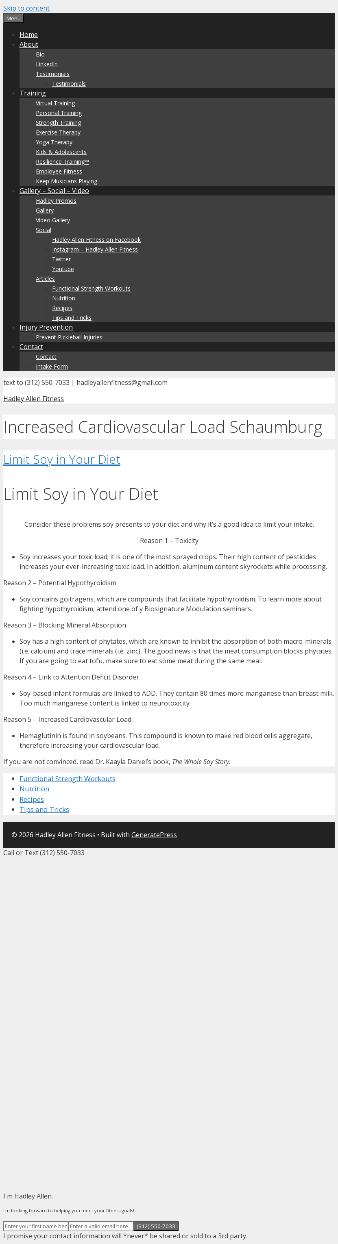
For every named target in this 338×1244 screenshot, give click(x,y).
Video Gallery (53, 220)
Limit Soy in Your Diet (61, 459)
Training (33, 93)
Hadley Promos (56, 200)
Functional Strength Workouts (91, 288)
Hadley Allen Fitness (33, 398)
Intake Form (52, 366)
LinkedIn (47, 64)
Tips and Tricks (72, 317)
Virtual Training (55, 103)
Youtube (63, 269)
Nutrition (63, 298)
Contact (31, 346)
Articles (45, 278)
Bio (40, 54)
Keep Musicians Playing (66, 181)
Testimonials (53, 74)
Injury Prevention (46, 327)
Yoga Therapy (54, 142)
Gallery (45, 210)
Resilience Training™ (62, 161)
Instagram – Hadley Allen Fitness (95, 249)
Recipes (62, 308)
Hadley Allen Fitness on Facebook (96, 239)
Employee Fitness (59, 171)
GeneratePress (154, 834)
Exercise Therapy (58, 132)
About (29, 44)
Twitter (61, 259)
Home (29, 34)
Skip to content (26, 8)
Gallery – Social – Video (54, 190)
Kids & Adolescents (61, 152)
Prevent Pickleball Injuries (69, 337)
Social (43, 230)
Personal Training (59, 113)
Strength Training (58, 122)
